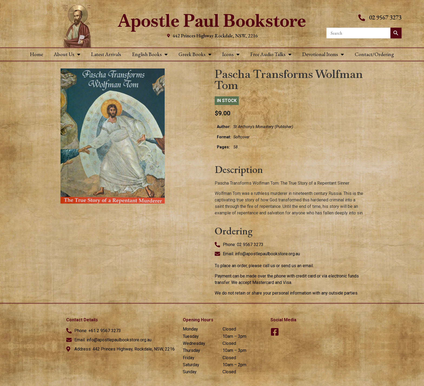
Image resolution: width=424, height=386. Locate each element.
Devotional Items (323, 54)
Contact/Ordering (374, 54)
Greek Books (194, 54)
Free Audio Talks (271, 54)
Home (36, 54)
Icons (231, 54)
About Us (67, 54)
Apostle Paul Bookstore (212, 20)
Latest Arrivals (106, 54)
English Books (150, 54)
